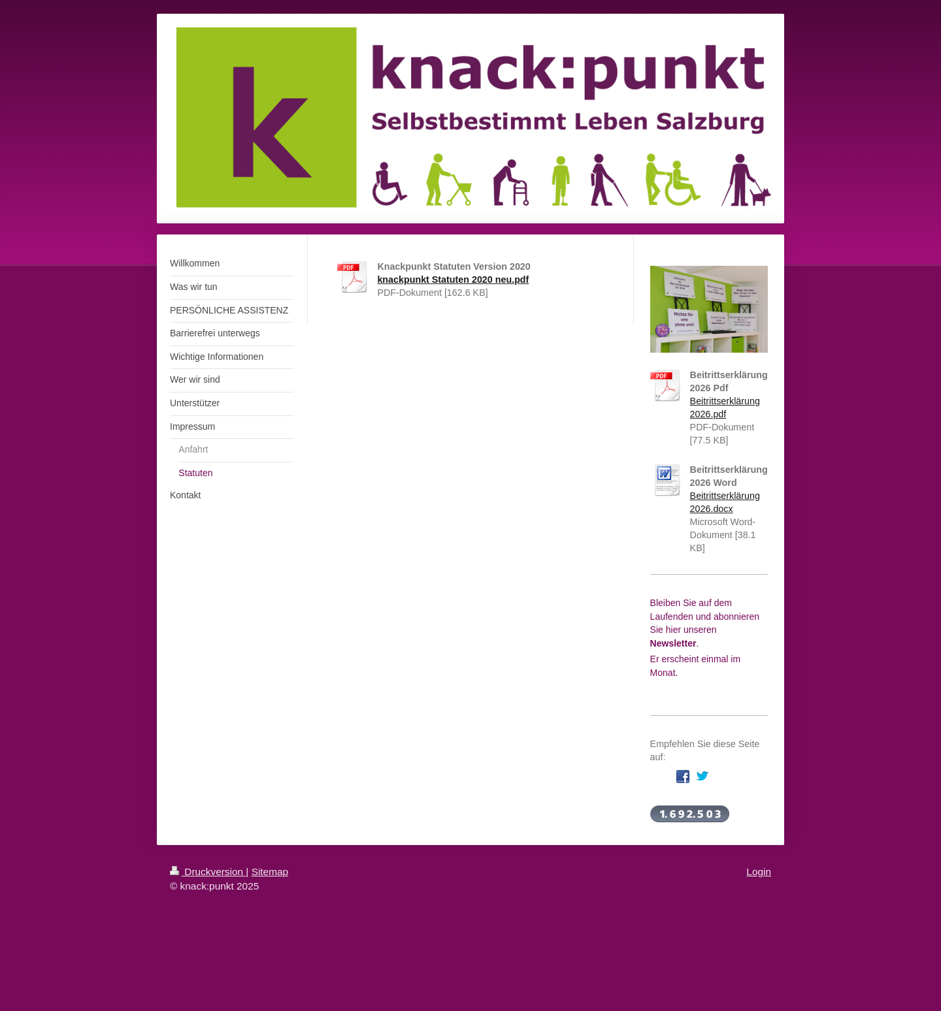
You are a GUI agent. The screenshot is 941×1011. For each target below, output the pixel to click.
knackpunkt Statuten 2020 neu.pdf (453, 279)
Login (758, 871)
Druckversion (208, 871)
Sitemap (270, 871)
